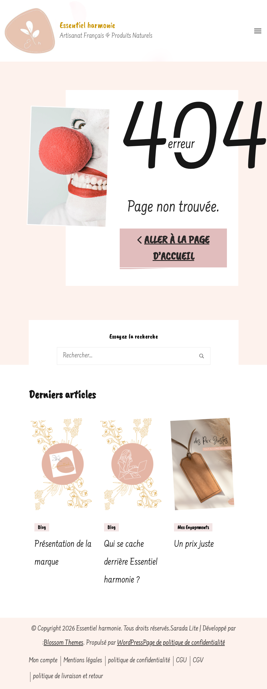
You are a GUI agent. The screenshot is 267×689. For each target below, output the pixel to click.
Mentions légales (82, 661)
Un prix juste (194, 544)
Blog (42, 527)
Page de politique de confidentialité (184, 643)
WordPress (130, 643)
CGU (181, 661)
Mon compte (43, 661)
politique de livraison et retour (68, 676)
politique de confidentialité (139, 661)
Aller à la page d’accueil (173, 248)
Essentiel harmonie (87, 25)
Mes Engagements (193, 527)
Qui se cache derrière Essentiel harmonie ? (131, 562)
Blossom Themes (63, 643)
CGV (198, 661)
